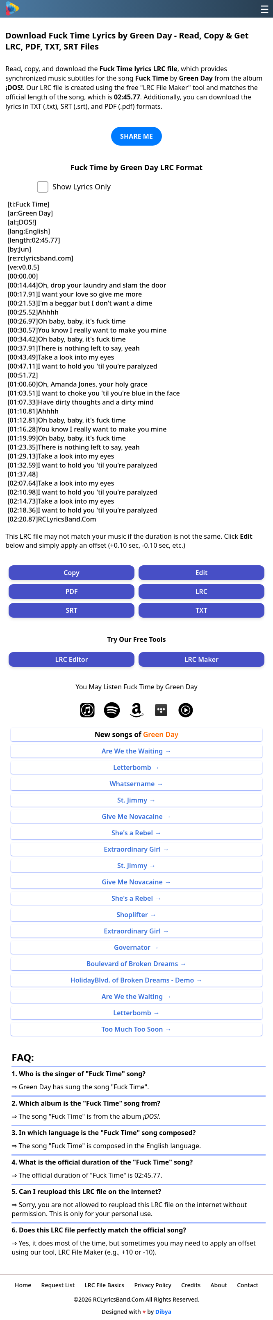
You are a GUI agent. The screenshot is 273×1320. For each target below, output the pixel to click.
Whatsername (132, 783)
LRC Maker (201, 659)
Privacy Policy (152, 1285)
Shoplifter (132, 914)
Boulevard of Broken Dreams (132, 963)
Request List (58, 1285)
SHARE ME (136, 136)
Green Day (160, 734)
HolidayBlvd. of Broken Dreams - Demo (132, 980)
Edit (201, 572)
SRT (71, 610)
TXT (201, 610)
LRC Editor (71, 659)
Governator (132, 947)
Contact (247, 1285)
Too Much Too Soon (132, 1029)
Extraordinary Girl (132, 849)
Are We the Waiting (132, 751)
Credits (190, 1285)
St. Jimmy (132, 800)
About (218, 1285)
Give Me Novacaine (132, 816)
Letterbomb (132, 767)
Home (23, 1285)
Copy (72, 572)
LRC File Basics (104, 1285)
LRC (201, 591)
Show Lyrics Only (81, 186)
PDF (71, 591)
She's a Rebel (132, 832)
